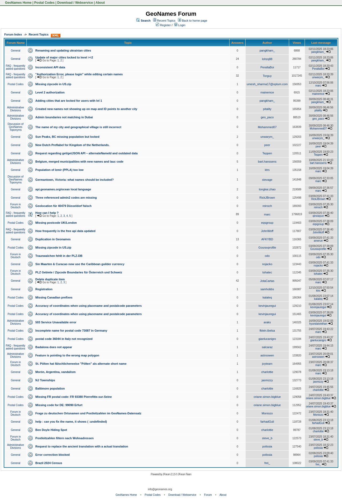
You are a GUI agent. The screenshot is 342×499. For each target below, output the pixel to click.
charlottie (267, 372)
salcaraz (267, 347)
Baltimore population (50, 388)
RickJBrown (267, 197)
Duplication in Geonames (53, 239)
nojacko (267, 264)
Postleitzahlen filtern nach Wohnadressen (64, 438)
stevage (267, 179)
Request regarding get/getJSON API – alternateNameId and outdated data (86, 153)
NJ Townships (45, 380)
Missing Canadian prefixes (53, 297)
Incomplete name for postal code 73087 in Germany (71, 330)
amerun (318, 240)
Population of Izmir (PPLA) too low (59, 169)
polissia (267, 446)
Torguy (267, 75)
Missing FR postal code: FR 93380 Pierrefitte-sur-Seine (73, 396)
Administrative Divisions (15, 109)
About (100, 3)
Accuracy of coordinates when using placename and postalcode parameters (88, 305)
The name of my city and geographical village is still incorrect (78, 127)
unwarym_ (318, 77)
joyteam (267, 363)
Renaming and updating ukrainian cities (63, 50)
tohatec (267, 272)
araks (267, 322)
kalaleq (267, 297)
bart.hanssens (267, 161)
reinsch (267, 205)
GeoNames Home (18, 3)
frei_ (267, 463)
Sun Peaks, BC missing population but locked (67, 136)
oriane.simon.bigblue (267, 396)
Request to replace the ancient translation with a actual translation (81, 446)
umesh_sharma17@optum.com (267, 84)
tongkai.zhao (267, 189)
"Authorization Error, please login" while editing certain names (79, 74)
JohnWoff (267, 231)
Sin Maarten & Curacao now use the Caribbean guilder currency (79, 264)
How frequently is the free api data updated (65, 231)
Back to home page (194, 20)
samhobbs (267, 289)
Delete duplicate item (50, 279)
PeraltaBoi (267, 67)
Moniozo (267, 413)
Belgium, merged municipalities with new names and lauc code (79, 161)
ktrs (267, 169)
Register (163, 25)
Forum (208, 494)
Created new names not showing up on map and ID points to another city (86, 109)
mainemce (267, 92)
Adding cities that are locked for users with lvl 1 (68, 100)
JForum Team (184, 474)
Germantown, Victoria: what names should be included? (74, 179)
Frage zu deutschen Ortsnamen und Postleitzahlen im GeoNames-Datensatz (88, 413)
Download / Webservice (75, 3)
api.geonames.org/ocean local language (63, 189)
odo (267, 255)
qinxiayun (318, 215)
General (15, 50)
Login (179, 25)
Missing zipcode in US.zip (53, 84)
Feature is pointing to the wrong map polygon (67, 355)
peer (267, 145)
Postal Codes (44, 3)
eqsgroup (267, 222)
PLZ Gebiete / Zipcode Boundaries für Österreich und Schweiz (78, 272)
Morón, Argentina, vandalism (55, 372)
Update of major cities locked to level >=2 (64, 57)
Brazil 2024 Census (48, 463)
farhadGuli (267, 421)
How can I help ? (47, 212)
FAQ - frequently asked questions (15, 67)
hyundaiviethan (318, 323)
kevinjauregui (267, 305)
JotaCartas (267, 280)
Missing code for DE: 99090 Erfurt (58, 405)
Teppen (267, 153)
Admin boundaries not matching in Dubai (64, 117)
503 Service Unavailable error (55, 322)
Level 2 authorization (49, 92)
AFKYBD (267, 239)
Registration (43, 289)
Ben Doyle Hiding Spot (51, 429)
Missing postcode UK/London (56, 222)
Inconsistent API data (50, 67)
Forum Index (13, 34)
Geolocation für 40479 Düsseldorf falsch (63, 205)
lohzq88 (267, 59)
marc (318, 85)
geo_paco (267, 117)
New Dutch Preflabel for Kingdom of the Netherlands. (72, 145)
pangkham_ (267, 50)
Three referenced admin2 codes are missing (66, 197)
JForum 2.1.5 (169, 474)
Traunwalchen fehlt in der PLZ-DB (58, 255)
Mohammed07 (267, 127)
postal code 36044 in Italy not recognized (63, 338)
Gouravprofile (267, 247)
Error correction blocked (52, 454)
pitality (267, 109)
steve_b (267, 438)
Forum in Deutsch (15, 206)
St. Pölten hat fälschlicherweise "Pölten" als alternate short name (80, 363)
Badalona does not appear (53, 347)
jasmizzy (267, 380)
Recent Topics (166, 20)
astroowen (267, 355)
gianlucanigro (267, 338)
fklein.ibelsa (267, 330)
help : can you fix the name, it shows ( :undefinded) (71, 421)
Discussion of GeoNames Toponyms (15, 127)
